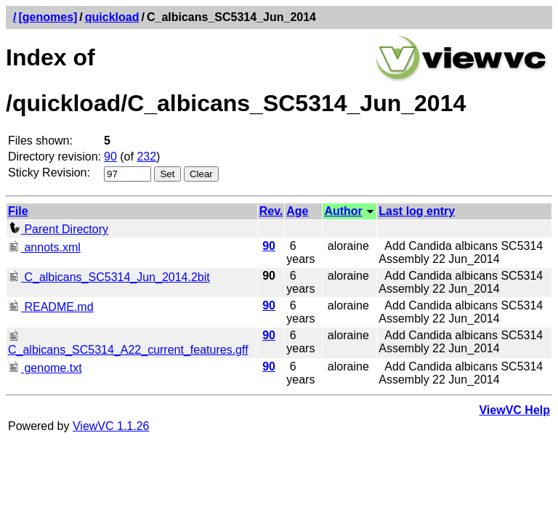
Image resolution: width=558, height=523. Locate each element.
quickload (112, 17)
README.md (51, 307)
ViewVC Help (514, 410)
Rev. (271, 211)
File (18, 211)
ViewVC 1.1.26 (111, 426)
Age (297, 211)
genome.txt (45, 368)
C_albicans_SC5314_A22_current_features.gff (128, 343)
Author (343, 211)
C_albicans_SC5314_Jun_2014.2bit (109, 277)
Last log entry (417, 211)
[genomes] (47, 17)
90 (110, 156)
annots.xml (44, 247)
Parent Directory (58, 229)
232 (146, 156)
